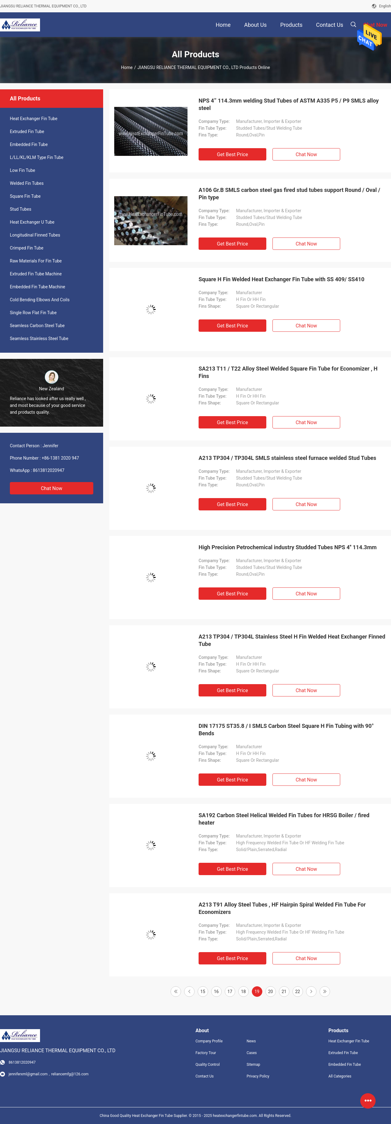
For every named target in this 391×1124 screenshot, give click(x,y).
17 (230, 991)
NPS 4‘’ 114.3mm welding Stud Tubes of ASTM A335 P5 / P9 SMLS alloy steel (289, 104)
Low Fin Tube (22, 170)
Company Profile (209, 1041)
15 (202, 991)
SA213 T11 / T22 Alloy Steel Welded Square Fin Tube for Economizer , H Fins (288, 372)
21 (284, 991)
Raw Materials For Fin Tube (36, 260)
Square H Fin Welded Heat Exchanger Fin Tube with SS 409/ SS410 (282, 279)
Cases (252, 1053)
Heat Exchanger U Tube (32, 222)
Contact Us (204, 1076)
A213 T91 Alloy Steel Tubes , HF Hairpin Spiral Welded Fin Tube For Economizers (282, 908)
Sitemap (253, 1064)
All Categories (340, 1076)
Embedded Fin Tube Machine (37, 286)
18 (243, 991)
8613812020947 (48, 470)
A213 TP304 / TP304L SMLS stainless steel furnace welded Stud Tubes (287, 458)
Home (127, 67)
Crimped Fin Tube (26, 247)
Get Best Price (232, 154)
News (251, 1041)
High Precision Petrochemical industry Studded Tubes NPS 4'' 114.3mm (288, 547)
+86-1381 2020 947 (60, 458)
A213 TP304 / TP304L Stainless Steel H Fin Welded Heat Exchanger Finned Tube (292, 640)
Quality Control (207, 1064)
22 (297, 991)
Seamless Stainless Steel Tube (39, 338)
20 (270, 991)
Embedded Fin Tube (29, 144)
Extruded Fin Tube (27, 131)
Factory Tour (205, 1053)
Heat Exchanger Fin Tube (34, 118)
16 (216, 991)
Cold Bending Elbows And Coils (40, 299)
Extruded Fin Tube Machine (36, 273)
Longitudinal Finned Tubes (35, 235)
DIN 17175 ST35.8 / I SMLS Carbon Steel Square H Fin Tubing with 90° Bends (286, 729)
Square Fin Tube (25, 196)
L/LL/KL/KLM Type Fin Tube (36, 157)
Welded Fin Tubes (27, 183)
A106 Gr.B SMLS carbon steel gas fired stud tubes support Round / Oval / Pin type (289, 194)
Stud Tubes (20, 209)
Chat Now (51, 488)
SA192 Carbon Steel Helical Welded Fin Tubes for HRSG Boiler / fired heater (284, 819)
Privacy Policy (258, 1076)
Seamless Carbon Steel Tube (37, 325)
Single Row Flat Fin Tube (33, 312)
